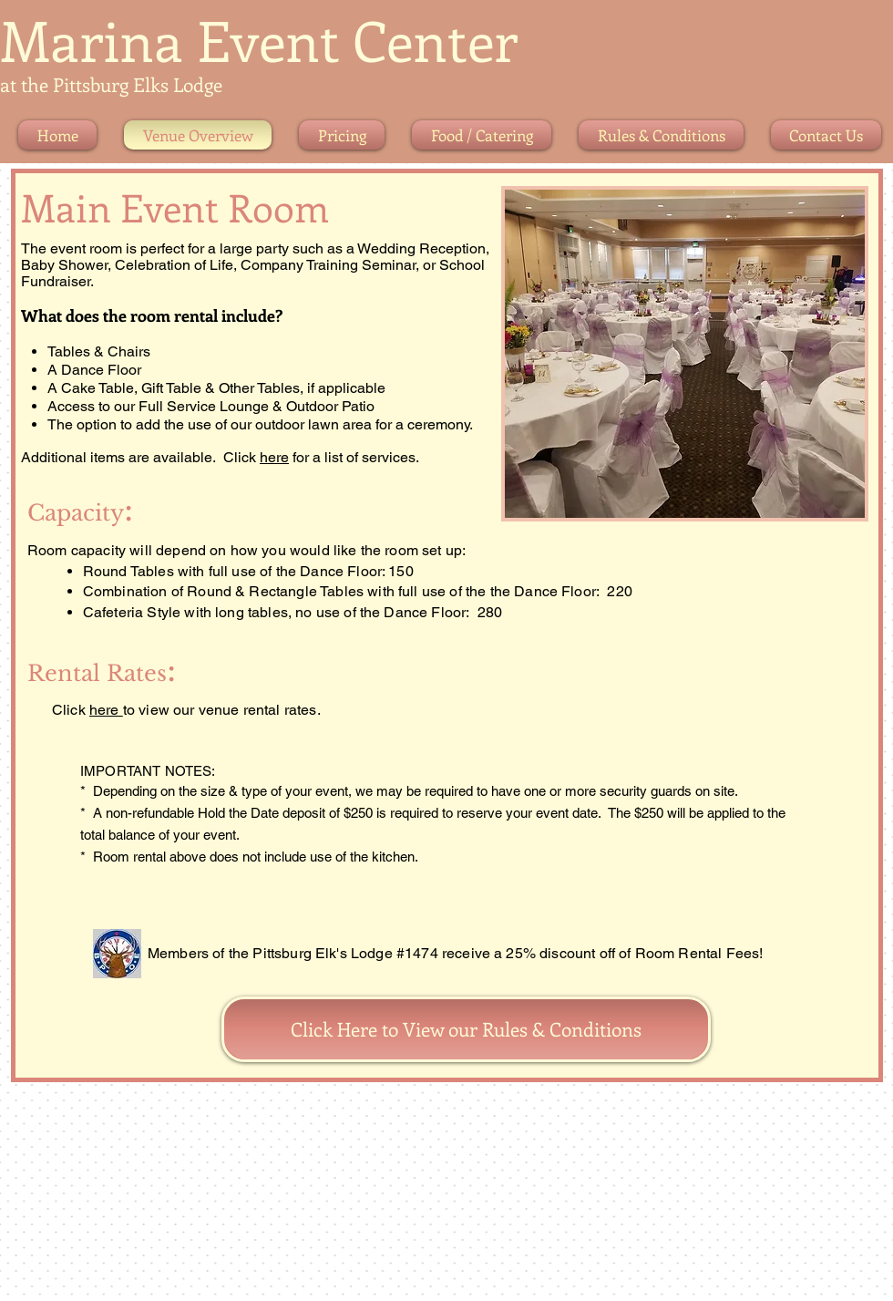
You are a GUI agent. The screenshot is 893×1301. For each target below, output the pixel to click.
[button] (684, 353)
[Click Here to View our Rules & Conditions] (466, 1029)
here (274, 457)
